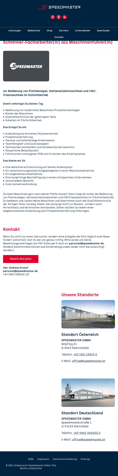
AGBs (31, 459)
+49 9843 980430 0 (86, 433)
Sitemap (85, 459)
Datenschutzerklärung (65, 459)
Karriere (63, 30)
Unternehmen (82, 30)
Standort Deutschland (82, 413)
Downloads (103, 30)
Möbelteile (34, 30)
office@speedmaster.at (88, 361)
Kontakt (59, 37)
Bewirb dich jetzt (20, 258)
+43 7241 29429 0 (85, 354)
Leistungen (14, 30)
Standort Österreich (80, 334)
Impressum (43, 459)
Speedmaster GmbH (40, 465)
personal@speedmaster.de (86, 243)
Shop (49, 30)
